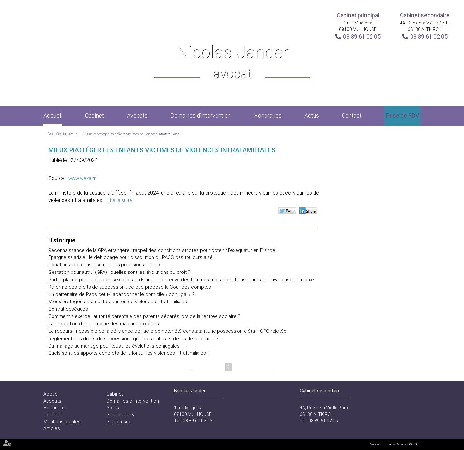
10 (239, 367)
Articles (52, 428)
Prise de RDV (402, 115)
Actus (311, 115)
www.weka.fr (82, 178)
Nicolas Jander (232, 62)
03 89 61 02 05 (362, 36)
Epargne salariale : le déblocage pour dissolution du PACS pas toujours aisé (130, 257)
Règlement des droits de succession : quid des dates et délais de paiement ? (133, 338)
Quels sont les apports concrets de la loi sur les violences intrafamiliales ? (129, 353)
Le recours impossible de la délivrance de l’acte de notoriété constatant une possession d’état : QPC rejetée (167, 331)
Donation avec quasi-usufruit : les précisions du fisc (104, 265)
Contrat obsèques (68, 309)
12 (263, 367)
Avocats (137, 115)
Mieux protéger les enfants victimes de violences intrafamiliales (133, 134)
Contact (352, 115)
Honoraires (268, 115)
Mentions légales (62, 422)
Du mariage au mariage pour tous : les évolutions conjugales (113, 346)
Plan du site (118, 422)
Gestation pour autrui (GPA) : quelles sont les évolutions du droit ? (119, 272)
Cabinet (94, 115)
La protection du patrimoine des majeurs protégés (103, 324)
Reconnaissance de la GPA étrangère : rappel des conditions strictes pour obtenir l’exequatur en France (161, 250)
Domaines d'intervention (200, 115)
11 (251, 367)
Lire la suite (119, 200)
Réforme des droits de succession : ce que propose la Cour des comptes (129, 287)
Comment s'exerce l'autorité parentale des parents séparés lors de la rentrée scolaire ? (144, 316)
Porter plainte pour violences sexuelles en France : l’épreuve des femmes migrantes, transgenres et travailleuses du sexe (181, 279)
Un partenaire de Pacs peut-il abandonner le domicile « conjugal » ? (121, 294)
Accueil (53, 115)
